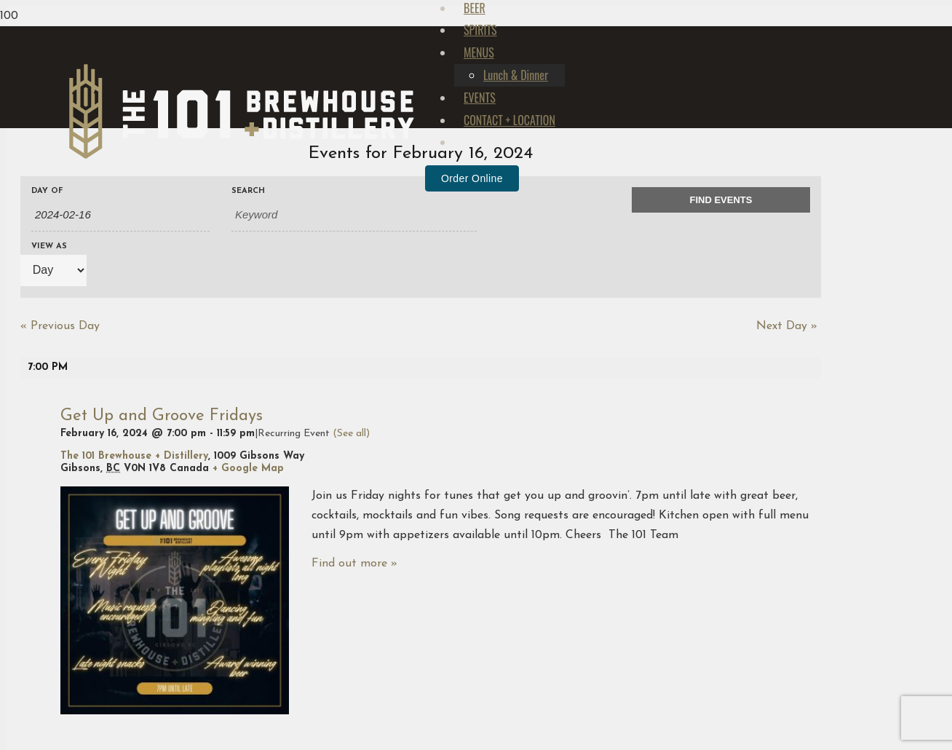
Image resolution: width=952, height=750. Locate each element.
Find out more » (354, 563)
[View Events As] (53, 270)
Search (248, 191)
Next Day (786, 326)
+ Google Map (248, 468)
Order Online (472, 496)
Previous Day (60, 326)
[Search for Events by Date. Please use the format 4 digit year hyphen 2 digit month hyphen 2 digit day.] (120, 215)
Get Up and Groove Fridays (161, 416)
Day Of (47, 191)
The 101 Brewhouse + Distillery (134, 456)
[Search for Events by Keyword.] (354, 215)
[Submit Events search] (721, 200)
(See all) (351, 433)
